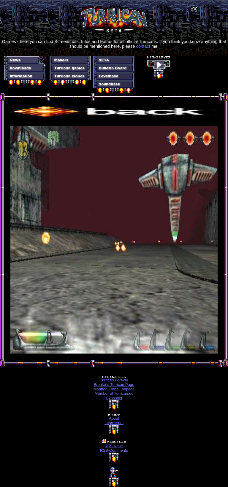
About (114, 418)
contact (143, 46)
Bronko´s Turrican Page (114, 384)
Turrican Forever (114, 380)
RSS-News (114, 446)
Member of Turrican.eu (114, 393)
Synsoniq (114, 398)
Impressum (114, 423)
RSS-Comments (114, 450)
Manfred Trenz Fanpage (114, 389)
